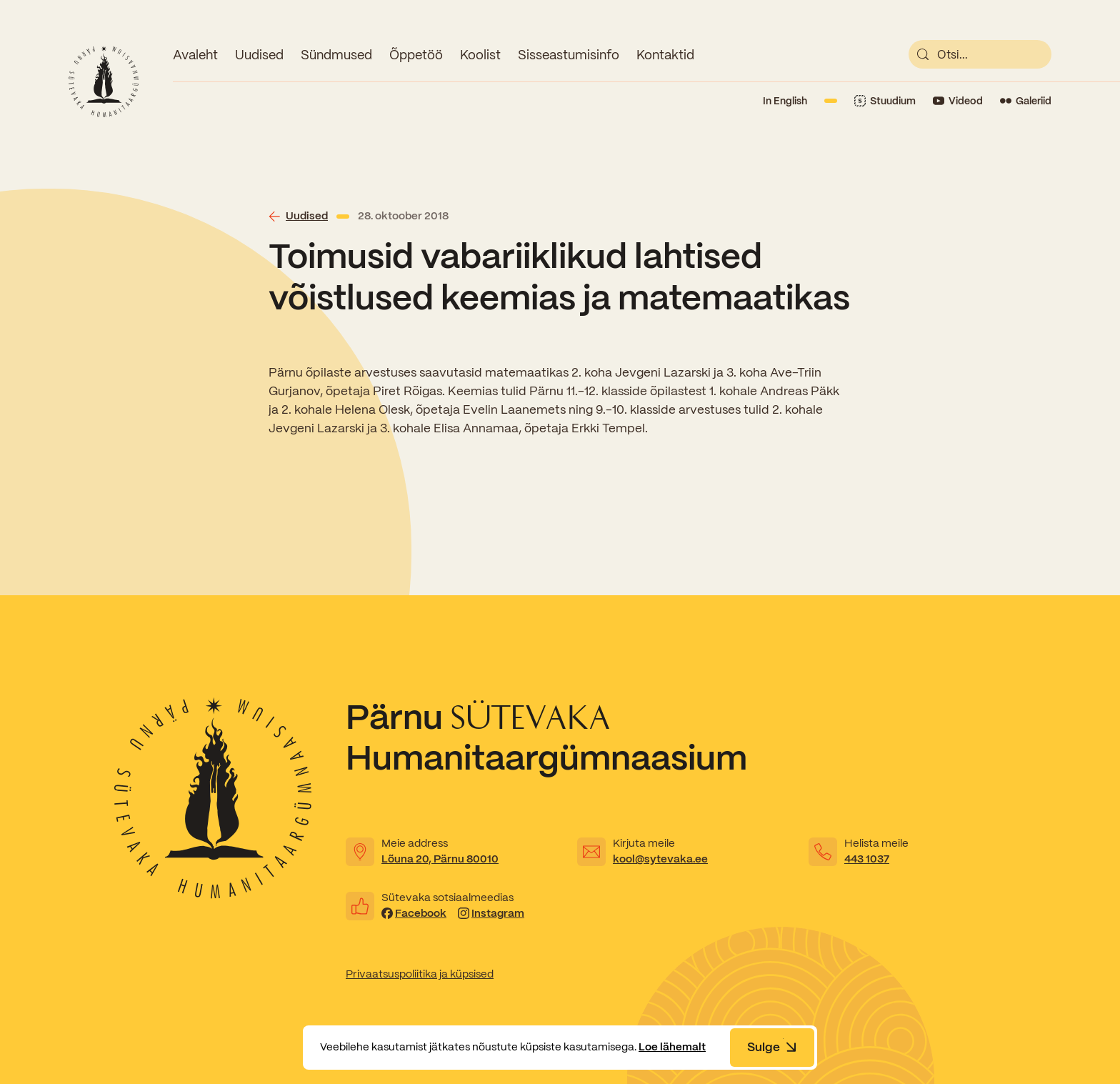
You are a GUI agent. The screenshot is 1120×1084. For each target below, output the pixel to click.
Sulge (772, 1047)
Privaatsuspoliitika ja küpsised (420, 974)
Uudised (259, 54)
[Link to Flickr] (1025, 101)
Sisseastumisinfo (568, 54)
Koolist (480, 54)
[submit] (922, 54)
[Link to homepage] (104, 81)
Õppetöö (416, 54)
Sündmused (336, 54)
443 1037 (866, 859)
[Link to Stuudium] (885, 101)
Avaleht (195, 54)
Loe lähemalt (672, 1047)
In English (785, 100)
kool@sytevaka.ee (660, 859)
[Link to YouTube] (958, 101)
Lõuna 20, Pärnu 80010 (440, 859)
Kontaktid (665, 54)
